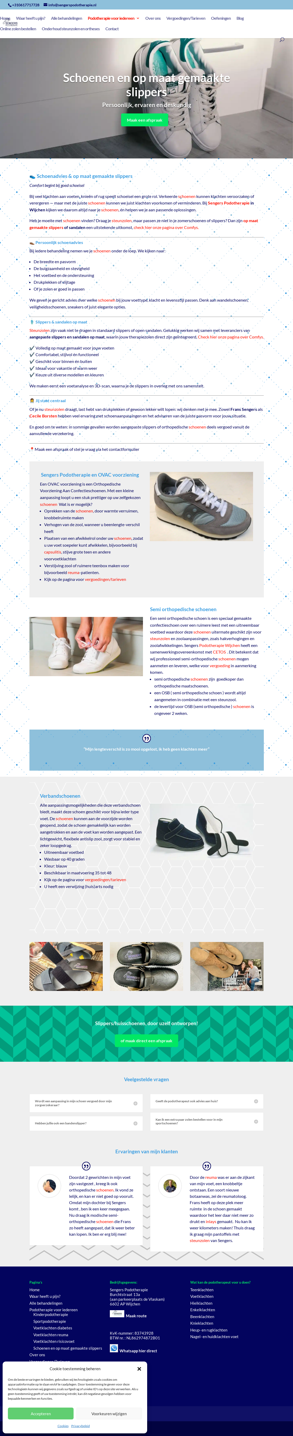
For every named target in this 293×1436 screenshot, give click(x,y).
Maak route (136, 1315)
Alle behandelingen (66, 18)
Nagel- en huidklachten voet (214, 1336)
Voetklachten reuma (50, 1334)
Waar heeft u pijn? (30, 18)
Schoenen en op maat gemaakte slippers (67, 1348)
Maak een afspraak (144, 119)
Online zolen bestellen (18, 29)
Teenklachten (201, 1289)
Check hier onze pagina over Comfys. (231, 336)
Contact (112, 29)
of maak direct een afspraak (146, 1040)
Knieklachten (201, 1323)
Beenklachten (202, 1316)
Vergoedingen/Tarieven (185, 18)
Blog (240, 18)
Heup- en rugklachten (208, 1330)
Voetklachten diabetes (52, 1327)
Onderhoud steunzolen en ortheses (71, 29)
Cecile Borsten (43, 415)
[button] (139, 1369)
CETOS (220, 651)
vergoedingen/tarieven (105, 579)
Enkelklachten (202, 1309)
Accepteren (41, 1413)
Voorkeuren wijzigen (109, 1413)
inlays (211, 1221)
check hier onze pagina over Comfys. (166, 227)
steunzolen (122, 220)
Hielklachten (201, 1303)
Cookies (63, 1426)
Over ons (153, 18)
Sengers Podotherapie (229, 202)
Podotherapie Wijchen (219, 645)
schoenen (187, 196)
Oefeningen (221, 18)
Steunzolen (39, 330)
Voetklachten (201, 1296)
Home (5, 18)
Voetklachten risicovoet (54, 1341)
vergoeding (220, 665)
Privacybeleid (80, 1426)
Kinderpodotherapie (50, 1314)
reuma (73, 572)
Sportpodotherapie (49, 1321)
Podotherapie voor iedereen (111, 18)
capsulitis (52, 551)
